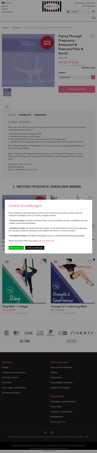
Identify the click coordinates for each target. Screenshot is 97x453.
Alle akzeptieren (16, 248)
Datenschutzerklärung (46, 241)
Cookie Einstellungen (34, 248)
